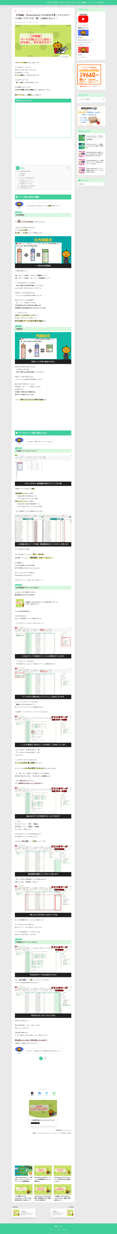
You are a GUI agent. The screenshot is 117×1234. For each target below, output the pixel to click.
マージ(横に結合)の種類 (24, 171)
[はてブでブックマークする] (46, 1093)
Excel (67, 2)
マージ (57, 1132)
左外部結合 (23, 173)
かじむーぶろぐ (19, 2)
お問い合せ (101, 2)
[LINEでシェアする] (54, 1093)
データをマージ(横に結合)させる (27, 177)
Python (73, 2)
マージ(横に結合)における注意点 (27, 185)
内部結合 (23, 175)
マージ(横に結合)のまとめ (25, 187)
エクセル (50, 1132)
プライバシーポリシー (55, 1229)
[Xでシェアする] (32, 1093)
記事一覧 (49, 2)
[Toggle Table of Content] (68, 167)
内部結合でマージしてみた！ (27, 183)
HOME (58, 1226)
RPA (78, 2)
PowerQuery (67, 1129)
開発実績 (83, 2)
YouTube (61, 2)
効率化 (69, 1132)
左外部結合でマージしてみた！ (28, 181)
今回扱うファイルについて (27, 180)
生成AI (56, 2)
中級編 (63, 1132)
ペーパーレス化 (92, 2)
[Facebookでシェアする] (39, 1093)
